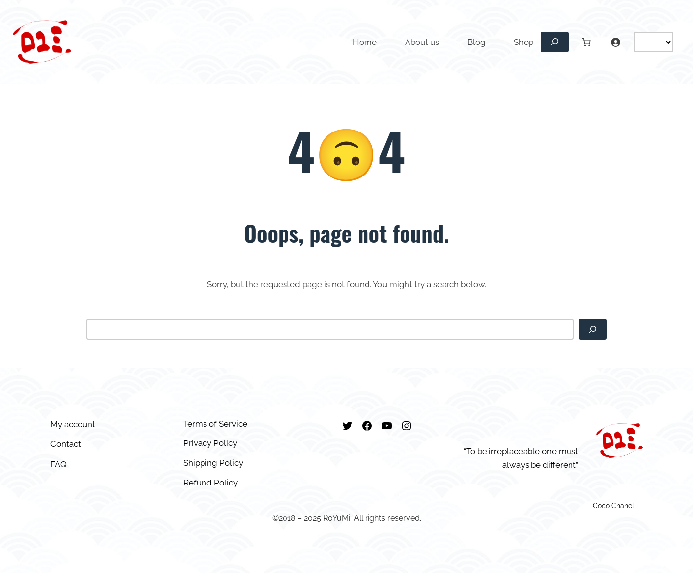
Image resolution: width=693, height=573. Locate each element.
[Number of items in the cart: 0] (587, 42)
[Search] (593, 329)
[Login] (615, 42)
